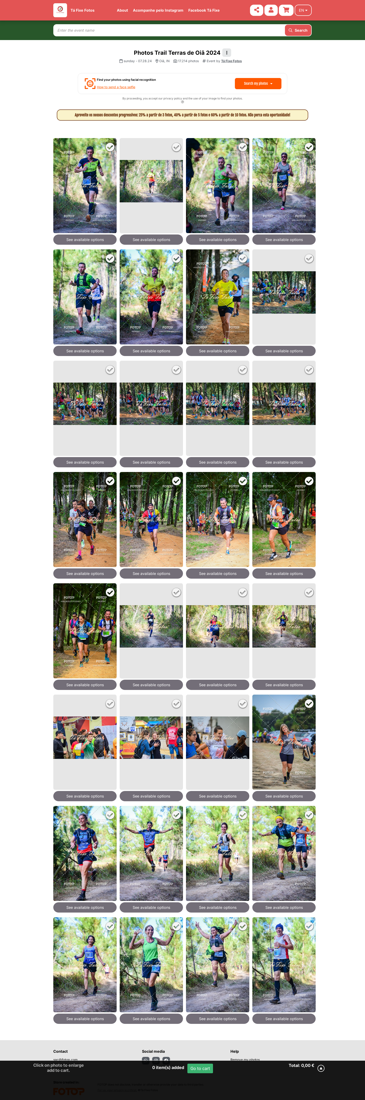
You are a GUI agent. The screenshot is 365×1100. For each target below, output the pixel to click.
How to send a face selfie (116, 87)
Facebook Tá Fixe (204, 10)
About (122, 10)
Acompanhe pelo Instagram (158, 10)
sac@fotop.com (65, 1060)
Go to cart (200, 1068)
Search (298, 30)
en (303, 10)
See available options (85, 239)
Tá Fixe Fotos (83, 10)
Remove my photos (245, 1060)
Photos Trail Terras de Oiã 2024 (177, 52)
